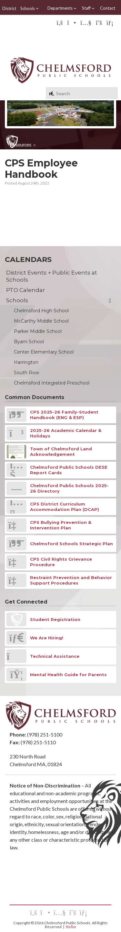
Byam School (29, 342)
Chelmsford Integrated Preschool (51, 383)
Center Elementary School (44, 352)
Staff (88, 8)
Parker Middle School (38, 331)
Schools (29, 8)
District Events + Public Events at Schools (51, 276)
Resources (20, 144)
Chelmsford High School (41, 311)
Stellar (71, 926)
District (9, 8)
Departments (62, 8)
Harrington (26, 362)
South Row (26, 373)
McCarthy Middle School (41, 321)
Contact (107, 8)
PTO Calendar (25, 290)
